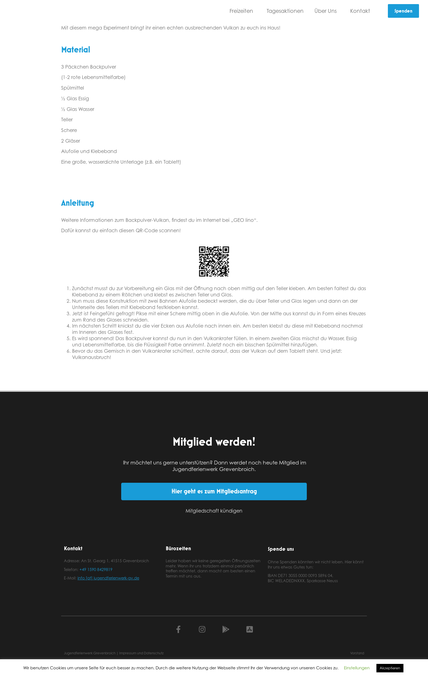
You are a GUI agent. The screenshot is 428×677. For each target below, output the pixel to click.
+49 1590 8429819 (95, 569)
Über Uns (326, 11)
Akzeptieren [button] (390, 668)
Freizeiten (243, 11)
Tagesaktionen (285, 11)
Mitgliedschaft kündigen (214, 511)
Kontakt (361, 11)
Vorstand (357, 653)
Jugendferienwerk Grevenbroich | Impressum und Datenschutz (114, 653)
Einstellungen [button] (357, 667)
